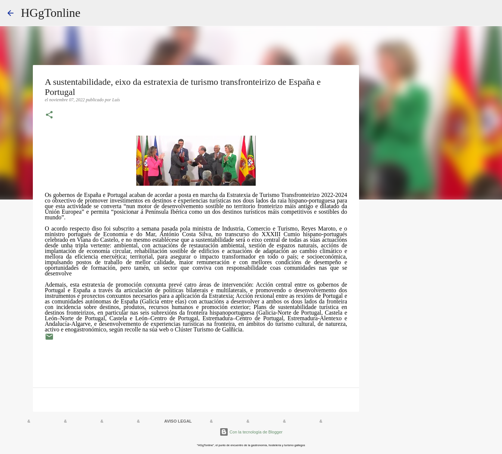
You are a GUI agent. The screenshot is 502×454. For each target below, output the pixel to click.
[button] (49, 115)
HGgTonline (51, 12)
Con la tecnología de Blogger (251, 432)
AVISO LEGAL (178, 421)
